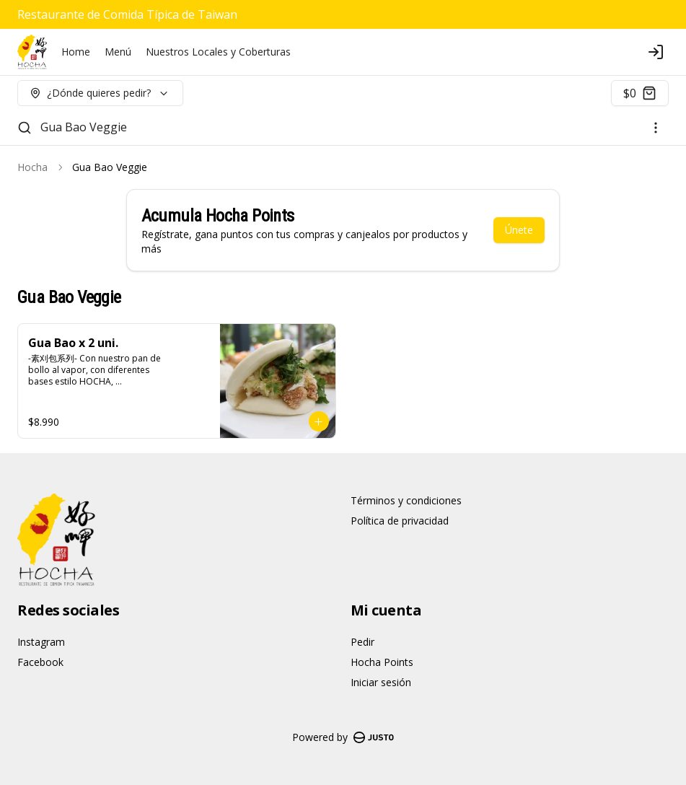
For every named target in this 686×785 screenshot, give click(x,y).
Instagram (41, 642)
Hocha (32, 167)
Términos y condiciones (406, 500)
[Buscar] (24, 127)
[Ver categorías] (656, 128)
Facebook (40, 662)
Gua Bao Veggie (83, 127)
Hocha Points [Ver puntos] (382, 662)
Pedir (362, 642)
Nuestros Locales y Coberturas (218, 51)
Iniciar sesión (381, 682)
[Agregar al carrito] (319, 421)
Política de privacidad (400, 520)
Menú (118, 51)
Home (75, 51)
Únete (519, 230)
